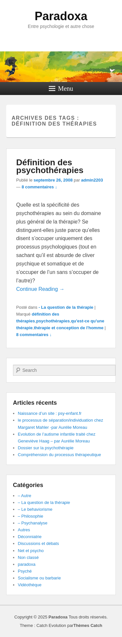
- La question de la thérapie (65, 307)
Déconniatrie (30, 536)
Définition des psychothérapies (50, 166)
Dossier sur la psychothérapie (46, 447)
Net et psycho (31, 550)
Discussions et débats (38, 543)
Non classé (28, 557)
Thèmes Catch (87, 625)
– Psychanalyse (32, 523)
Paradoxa (60, 16)
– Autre (24, 495)
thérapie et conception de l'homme (68, 327)
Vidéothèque (30, 584)
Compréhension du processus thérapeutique (59, 454)
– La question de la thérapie (44, 502)
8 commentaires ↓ (39, 186)
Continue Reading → (40, 289)
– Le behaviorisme (35, 509)
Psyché (25, 571)
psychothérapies (53, 320)
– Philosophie (30, 516)
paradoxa (26, 564)
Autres (24, 529)
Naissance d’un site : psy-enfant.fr (50, 413)
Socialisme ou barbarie (39, 578)
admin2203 (92, 180)
